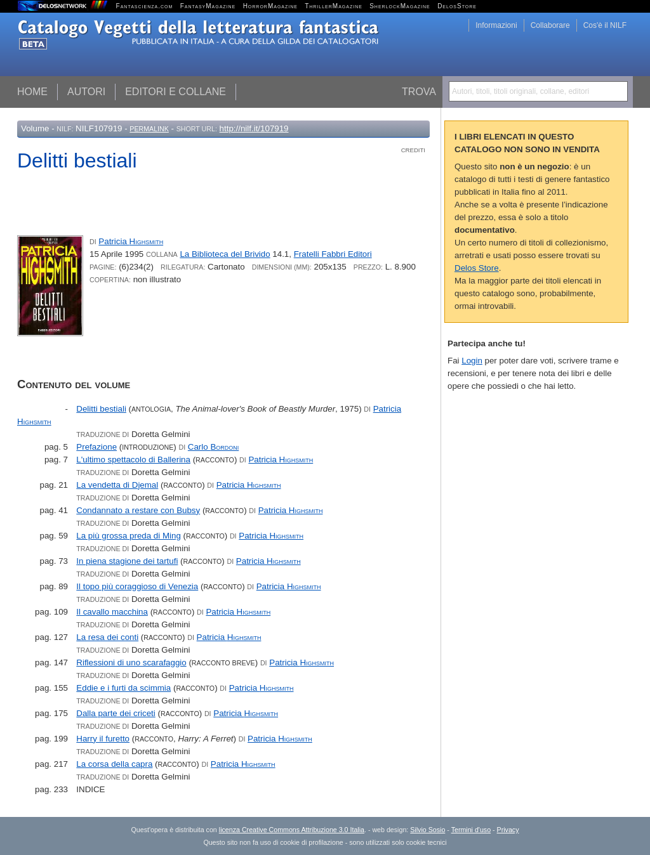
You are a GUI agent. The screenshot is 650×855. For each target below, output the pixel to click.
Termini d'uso (471, 829)
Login (471, 360)
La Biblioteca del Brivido (225, 254)
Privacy (508, 829)
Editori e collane (175, 91)
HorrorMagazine (270, 6)
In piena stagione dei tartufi (127, 561)
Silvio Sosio (427, 829)
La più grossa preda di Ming (128, 535)
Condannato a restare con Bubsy (138, 510)
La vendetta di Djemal (117, 485)
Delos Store (476, 268)
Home (32, 91)
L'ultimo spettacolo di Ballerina (133, 459)
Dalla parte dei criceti (115, 713)
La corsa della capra (114, 764)
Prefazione (96, 447)
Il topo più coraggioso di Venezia (137, 586)
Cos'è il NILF (605, 25)
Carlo (213, 447)
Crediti (413, 150)
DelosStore (457, 6)
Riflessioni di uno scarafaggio (131, 662)
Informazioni (496, 25)
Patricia (130, 241)
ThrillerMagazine (333, 6)
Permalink (149, 129)
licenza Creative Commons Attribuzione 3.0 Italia (291, 829)
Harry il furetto (102, 738)
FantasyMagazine (208, 6)
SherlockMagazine (399, 6)
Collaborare (550, 25)
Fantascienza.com (144, 6)
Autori (86, 91)
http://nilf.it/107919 (254, 128)
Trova (419, 91)
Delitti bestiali (101, 409)
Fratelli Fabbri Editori (333, 254)
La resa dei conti (107, 637)
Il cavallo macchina (112, 612)
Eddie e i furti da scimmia (123, 688)
